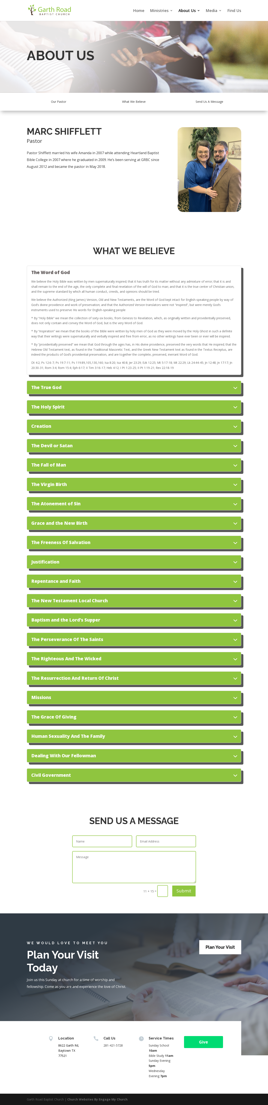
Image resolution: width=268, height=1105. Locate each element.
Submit (184, 891)
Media (211, 11)
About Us (187, 11)
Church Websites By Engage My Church (97, 1099)
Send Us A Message (209, 102)
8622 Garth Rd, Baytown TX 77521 (68, 1050)
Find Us (234, 11)
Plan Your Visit (220, 947)
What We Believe (134, 102)
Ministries (159, 11)
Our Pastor (58, 102)
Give (203, 1042)
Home (138, 11)
